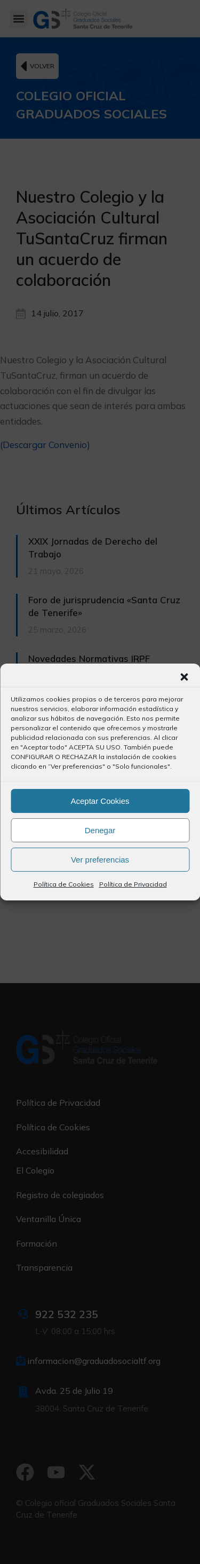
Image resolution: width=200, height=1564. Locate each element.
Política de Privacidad (133, 884)
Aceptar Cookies (99, 800)
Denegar (100, 830)
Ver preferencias (100, 859)
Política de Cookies (64, 884)
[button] (184, 677)
